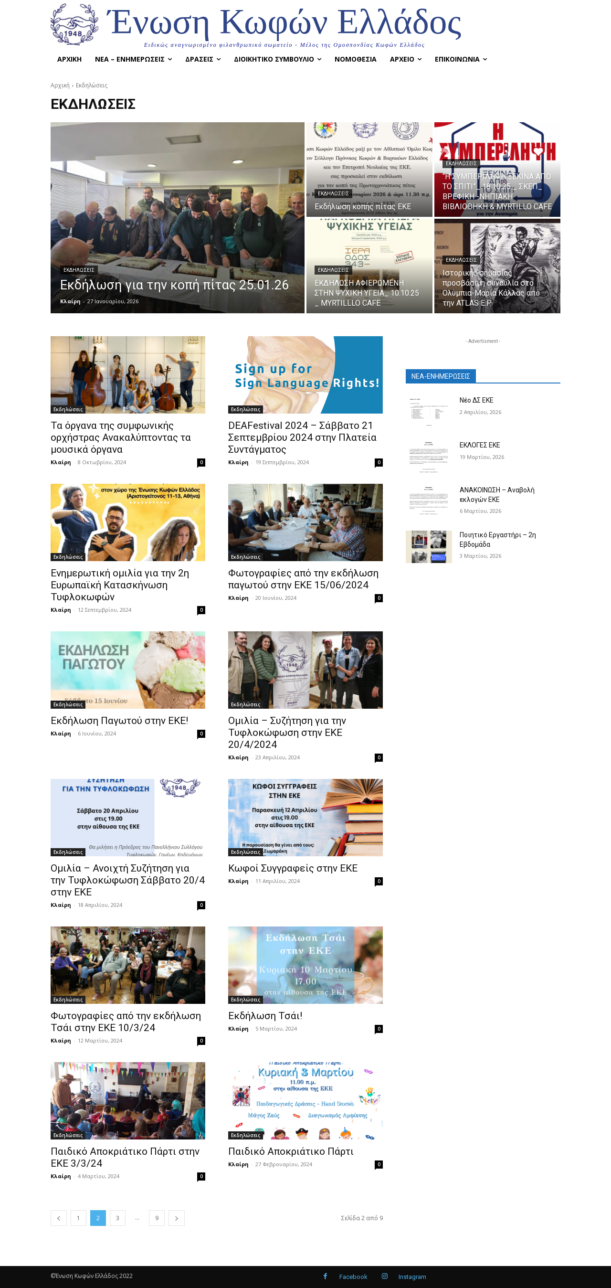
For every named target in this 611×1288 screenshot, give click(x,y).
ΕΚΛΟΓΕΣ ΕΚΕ (480, 445)
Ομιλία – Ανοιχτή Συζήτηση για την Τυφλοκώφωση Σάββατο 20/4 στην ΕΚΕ (128, 880)
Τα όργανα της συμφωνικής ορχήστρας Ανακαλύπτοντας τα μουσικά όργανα (121, 437)
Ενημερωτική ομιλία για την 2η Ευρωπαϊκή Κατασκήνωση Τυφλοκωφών (120, 585)
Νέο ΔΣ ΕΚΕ (477, 400)
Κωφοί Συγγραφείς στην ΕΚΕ (293, 868)
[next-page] (177, 1218)
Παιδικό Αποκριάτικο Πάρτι (291, 1151)
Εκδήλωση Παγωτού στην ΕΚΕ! (119, 720)
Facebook (353, 1276)
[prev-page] (59, 1218)
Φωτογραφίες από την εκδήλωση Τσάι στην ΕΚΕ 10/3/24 (126, 1021)
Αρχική (60, 85)
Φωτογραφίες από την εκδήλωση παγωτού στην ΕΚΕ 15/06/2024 (303, 579)
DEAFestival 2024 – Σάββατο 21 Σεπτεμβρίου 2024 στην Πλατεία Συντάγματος (302, 437)
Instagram (412, 1276)
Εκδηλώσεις (79, 270)
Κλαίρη (61, 462)
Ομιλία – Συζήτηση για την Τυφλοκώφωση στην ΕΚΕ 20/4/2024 (287, 732)
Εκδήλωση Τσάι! (265, 1016)
